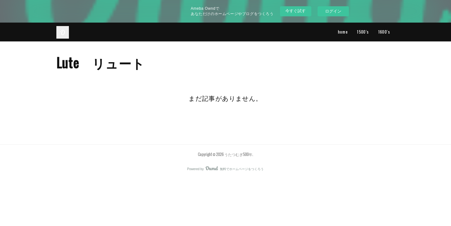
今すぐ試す (295, 10)
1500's (363, 32)
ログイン (333, 11)
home (343, 32)
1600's (384, 32)
